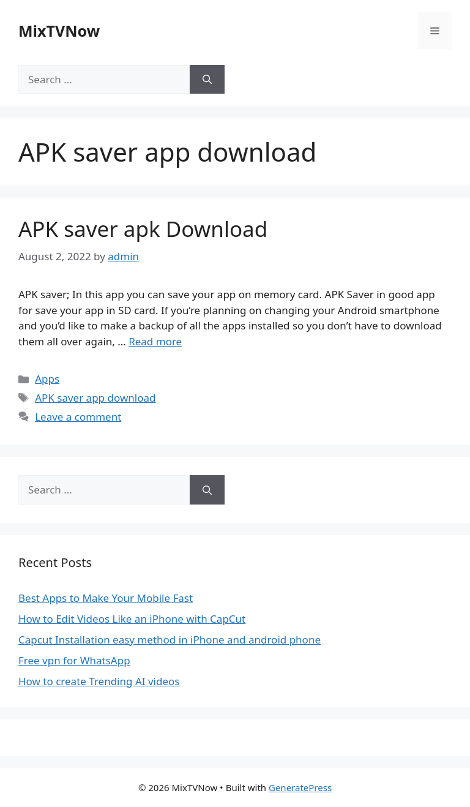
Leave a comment (78, 417)
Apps (47, 379)
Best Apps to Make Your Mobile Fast (105, 598)
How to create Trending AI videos (98, 681)
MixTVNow (59, 30)
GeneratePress (300, 787)
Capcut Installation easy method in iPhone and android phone (169, 639)
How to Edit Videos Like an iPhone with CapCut (131, 619)
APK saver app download (95, 398)
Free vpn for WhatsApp (74, 660)
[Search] (207, 79)
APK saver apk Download (142, 228)
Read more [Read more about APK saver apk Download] (155, 341)
